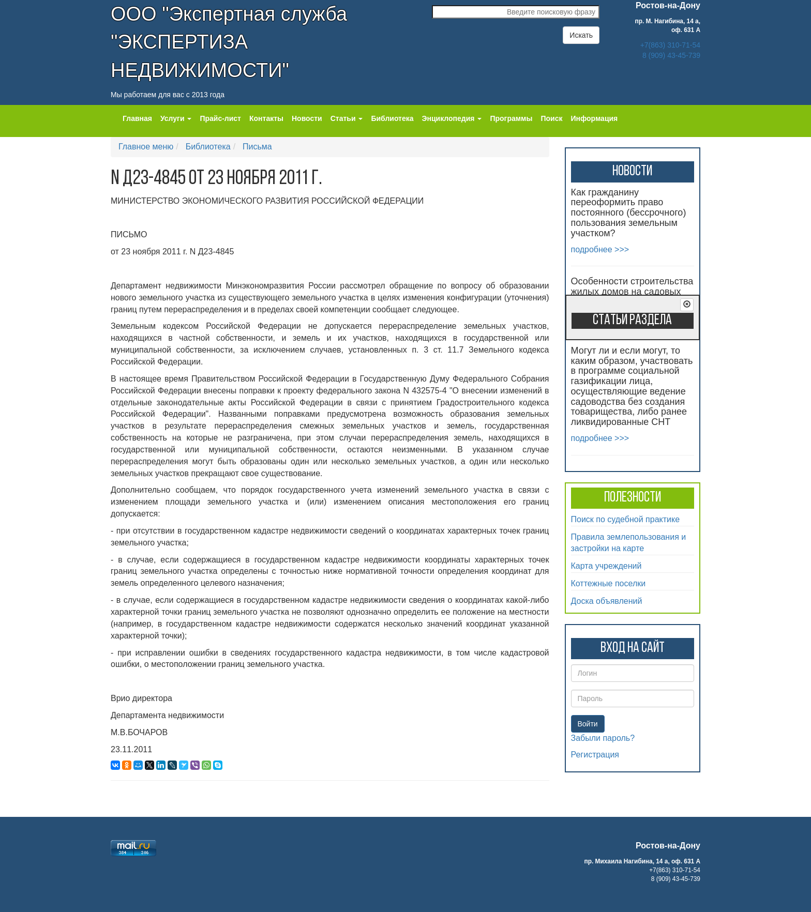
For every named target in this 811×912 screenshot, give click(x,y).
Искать (581, 35)
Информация (594, 118)
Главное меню (145, 146)
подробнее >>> (600, 249)
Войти (588, 724)
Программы (511, 118)
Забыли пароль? (603, 738)
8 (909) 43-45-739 (671, 55)
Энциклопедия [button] (452, 118)
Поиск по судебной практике (625, 519)
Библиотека (392, 118)
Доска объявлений (606, 601)
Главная (137, 118)
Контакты (266, 118)
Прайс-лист (220, 118)
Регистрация (595, 754)
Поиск (551, 118)
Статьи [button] (347, 118)
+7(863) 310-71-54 (670, 45)
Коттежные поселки (608, 583)
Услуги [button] (175, 118)
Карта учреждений (606, 565)
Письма (257, 146)
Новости (307, 118)
